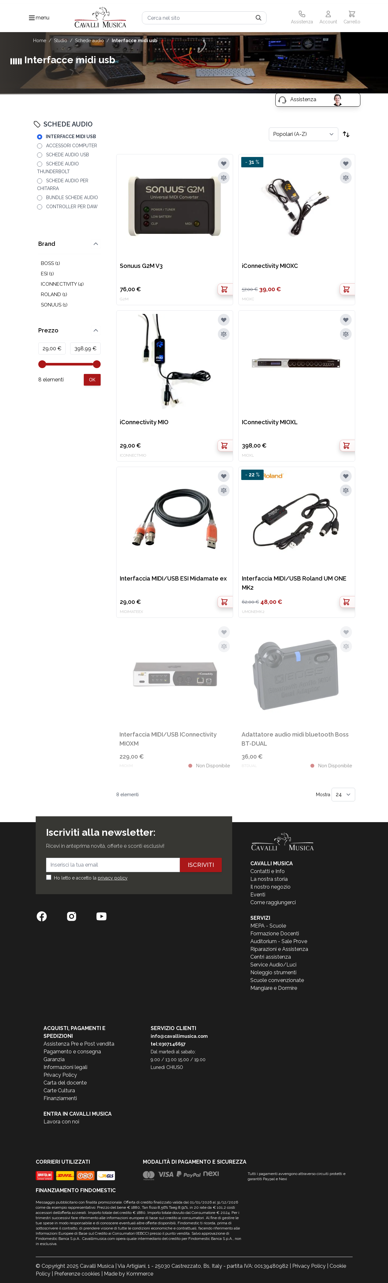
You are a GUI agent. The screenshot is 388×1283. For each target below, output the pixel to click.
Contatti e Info (267, 871)
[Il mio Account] (328, 18)
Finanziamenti (60, 1098)
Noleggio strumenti (273, 972)
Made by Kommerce (128, 1274)
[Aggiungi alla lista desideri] (224, 163)
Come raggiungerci (273, 902)
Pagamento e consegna (72, 1052)
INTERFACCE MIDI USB (134, 40)
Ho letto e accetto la (91, 878)
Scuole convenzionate (277, 980)
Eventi (257, 895)
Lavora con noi (61, 1122)
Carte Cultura (59, 1090)
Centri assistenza (270, 957)
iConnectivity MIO (144, 422)
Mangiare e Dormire (273, 988)
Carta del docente (65, 1083)
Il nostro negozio (270, 887)
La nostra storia (269, 879)
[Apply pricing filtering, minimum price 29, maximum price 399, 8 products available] (92, 380)
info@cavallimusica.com (179, 1036)
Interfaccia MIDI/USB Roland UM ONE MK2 (294, 583)
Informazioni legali (65, 1067)
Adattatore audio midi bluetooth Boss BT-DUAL (295, 739)
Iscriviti (201, 864)
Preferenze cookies (77, 1274)
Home (39, 40)
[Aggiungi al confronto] (224, 178)
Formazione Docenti (274, 933)
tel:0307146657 (168, 1044)
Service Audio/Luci (273, 965)
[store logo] (101, 18)
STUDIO (60, 40)
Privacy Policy (60, 1075)
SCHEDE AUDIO (89, 40)
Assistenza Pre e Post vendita (79, 1044)
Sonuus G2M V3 (141, 265)
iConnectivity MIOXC (270, 265)
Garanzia (54, 1059)
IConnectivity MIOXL (270, 422)
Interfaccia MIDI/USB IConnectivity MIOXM (168, 739)
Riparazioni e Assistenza (279, 949)
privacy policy (113, 878)
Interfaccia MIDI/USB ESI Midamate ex (173, 578)
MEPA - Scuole (268, 926)
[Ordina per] (303, 134)
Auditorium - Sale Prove (278, 941)
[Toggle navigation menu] (32, 18)
